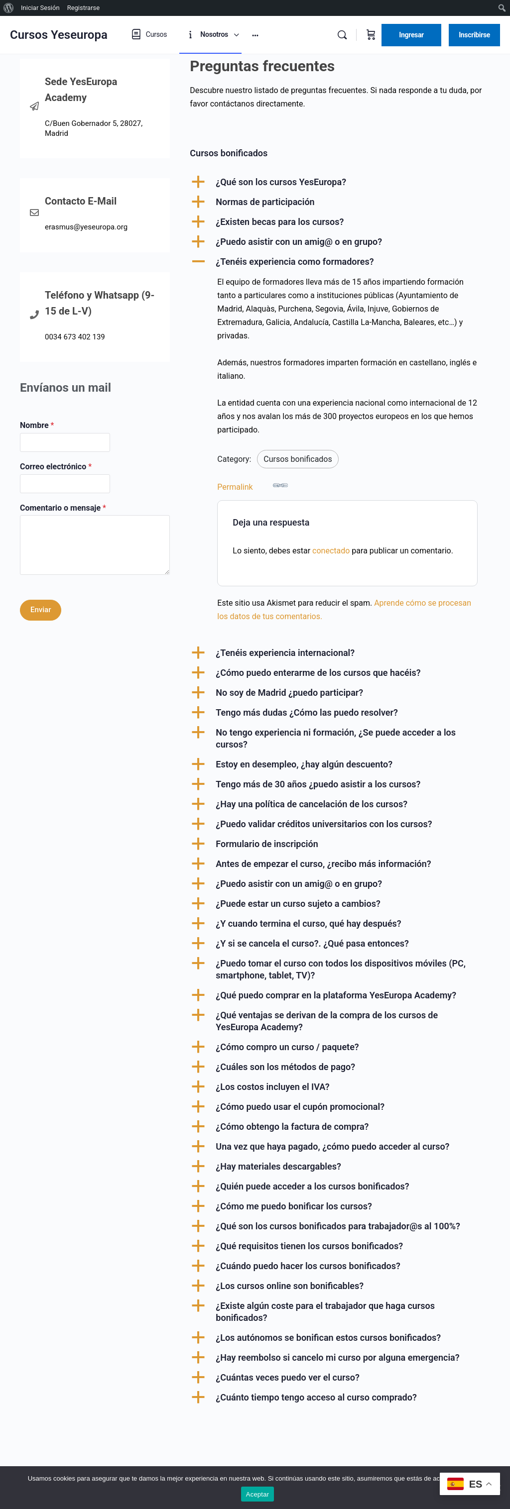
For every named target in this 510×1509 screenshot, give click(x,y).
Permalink (252, 485)
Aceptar (257, 1494)
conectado (331, 550)
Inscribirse (474, 35)
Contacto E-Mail (81, 201)
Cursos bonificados (297, 459)
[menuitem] (8, 8)
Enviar (40, 609)
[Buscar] (342, 35)
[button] (340, 182)
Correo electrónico (56, 466)
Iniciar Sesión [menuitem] (40, 7)
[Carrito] (371, 35)
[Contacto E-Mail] (34, 212)
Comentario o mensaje (63, 508)
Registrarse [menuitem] (83, 7)
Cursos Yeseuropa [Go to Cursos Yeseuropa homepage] (59, 35)
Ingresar (411, 35)
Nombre (37, 425)
